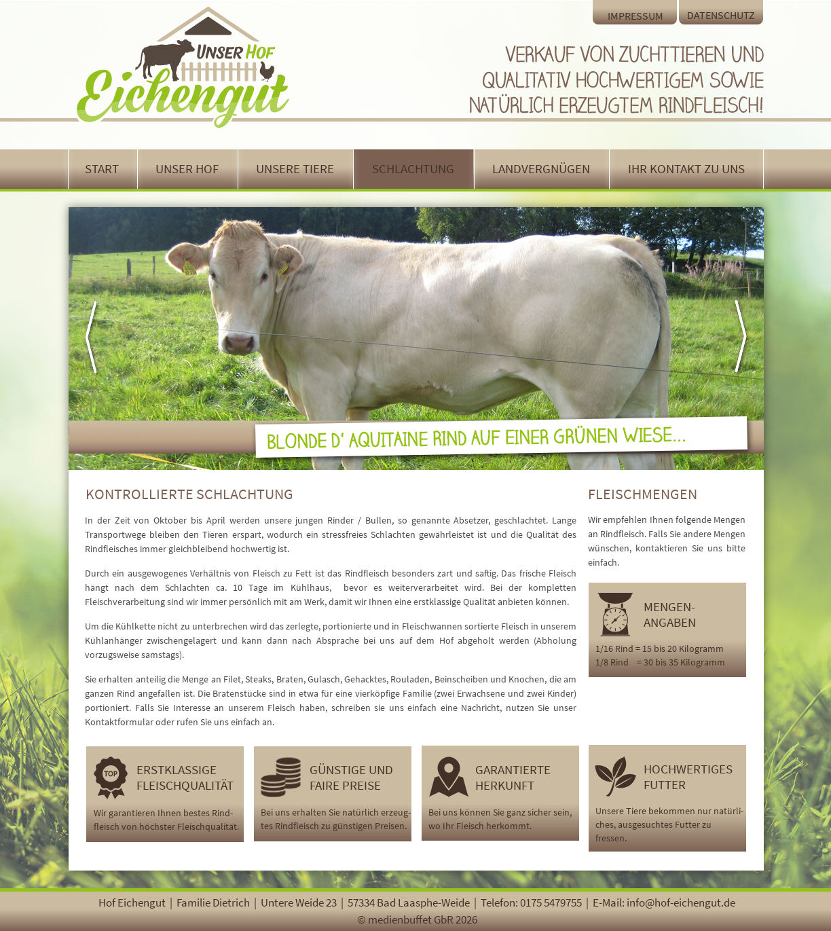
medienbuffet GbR (411, 919)
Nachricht (480, 707)
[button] (100, 338)
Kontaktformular (119, 722)
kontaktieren (661, 548)
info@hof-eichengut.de (681, 902)
